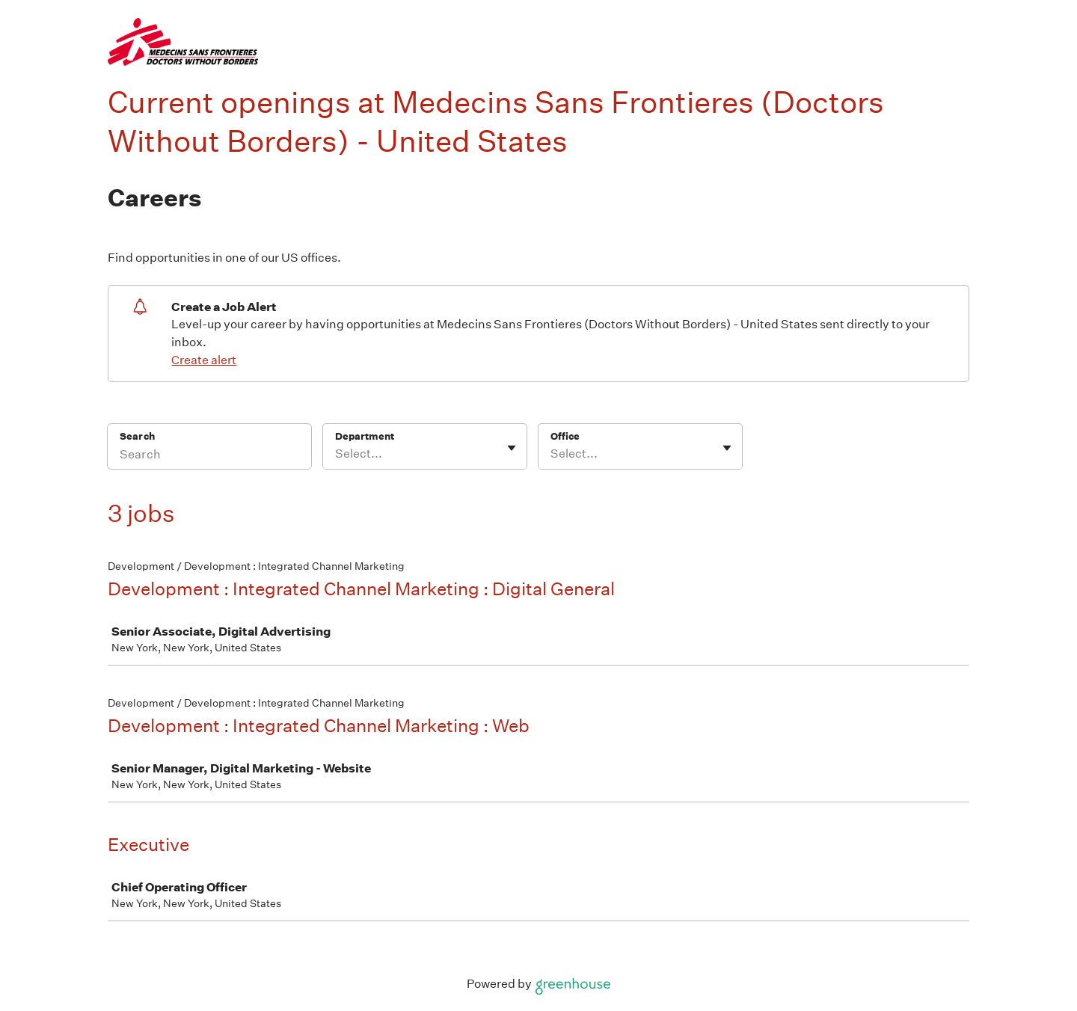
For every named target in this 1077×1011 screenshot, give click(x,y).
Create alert (203, 360)
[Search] (209, 456)
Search (137, 436)
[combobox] (336, 454)
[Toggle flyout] (512, 448)
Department (364, 436)
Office (565, 436)
